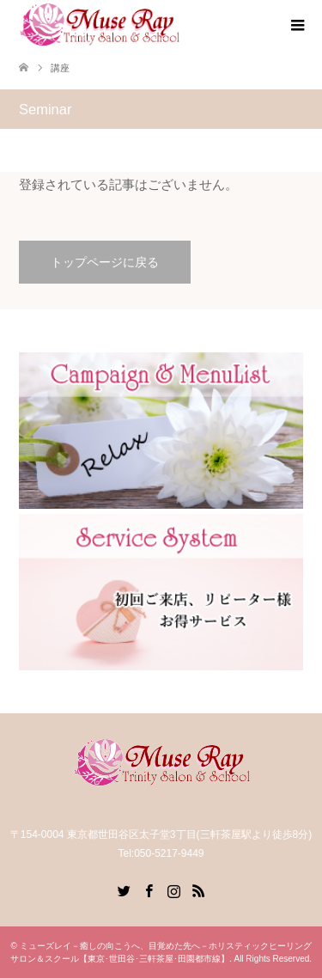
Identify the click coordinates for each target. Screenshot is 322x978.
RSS (198, 889)
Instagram (173, 889)
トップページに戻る (105, 262)
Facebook (148, 889)
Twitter (123, 889)
